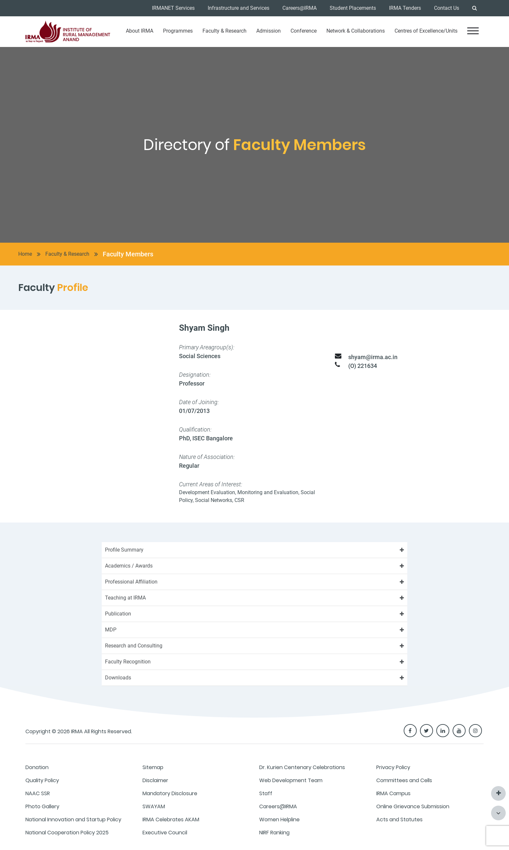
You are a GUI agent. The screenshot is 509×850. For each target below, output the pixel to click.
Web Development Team (290, 780)
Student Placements (353, 8)
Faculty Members (128, 254)
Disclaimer (155, 780)
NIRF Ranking (274, 832)
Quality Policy (42, 780)
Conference (304, 31)
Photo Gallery (42, 806)
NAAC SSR (37, 793)
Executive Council (164, 832)
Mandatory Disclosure (169, 793)
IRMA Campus (393, 793)
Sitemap (152, 767)
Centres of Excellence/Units (426, 31)
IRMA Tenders (405, 8)
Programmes (178, 31)
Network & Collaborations (355, 31)
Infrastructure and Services (238, 8)
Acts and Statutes (399, 819)
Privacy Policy (393, 767)
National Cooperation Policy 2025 (67, 832)
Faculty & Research (224, 31)
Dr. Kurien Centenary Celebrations (302, 767)
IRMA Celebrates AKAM (170, 819)
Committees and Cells (404, 780)
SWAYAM (153, 806)
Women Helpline (279, 819)
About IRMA (139, 31)
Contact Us (446, 8)
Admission (268, 31)
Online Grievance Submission (412, 806)
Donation (37, 767)
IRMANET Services (173, 8)
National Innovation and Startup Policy (73, 819)
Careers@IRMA (299, 8)
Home (25, 254)
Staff (265, 793)
